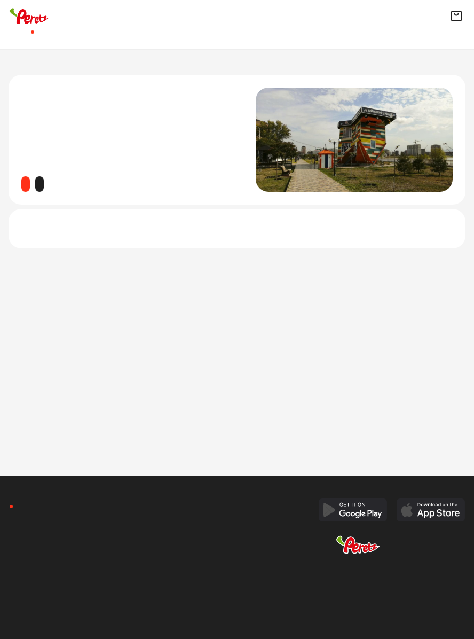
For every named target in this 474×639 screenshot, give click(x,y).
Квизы (72, 37)
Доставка (51, 37)
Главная (14, 37)
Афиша (30, 37)
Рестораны (94, 37)
